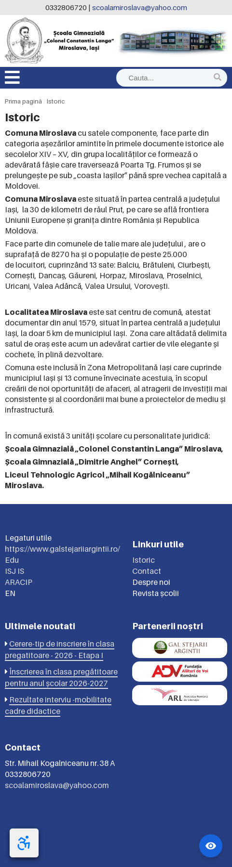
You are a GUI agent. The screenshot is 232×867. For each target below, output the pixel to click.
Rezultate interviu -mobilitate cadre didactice (58, 705)
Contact (146, 571)
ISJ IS (14, 571)
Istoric (56, 101)
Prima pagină (23, 101)
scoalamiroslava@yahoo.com (139, 7)
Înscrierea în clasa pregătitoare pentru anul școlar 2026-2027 (61, 677)
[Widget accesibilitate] (210, 845)
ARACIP (18, 582)
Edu (12, 560)
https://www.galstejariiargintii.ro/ (62, 549)
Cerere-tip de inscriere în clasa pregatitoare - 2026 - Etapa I (59, 649)
